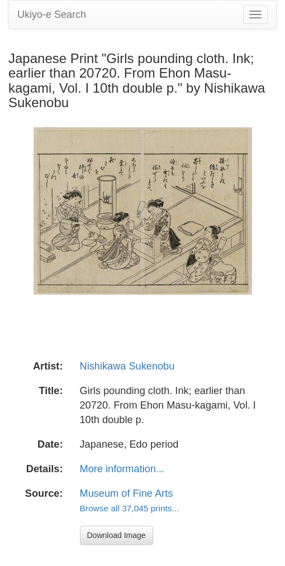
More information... (122, 468)
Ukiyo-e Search (51, 14)
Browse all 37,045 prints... (129, 508)
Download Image (116, 535)
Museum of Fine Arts (126, 493)
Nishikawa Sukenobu (127, 366)
